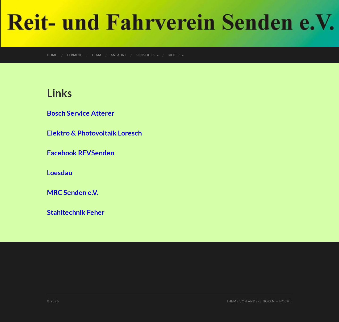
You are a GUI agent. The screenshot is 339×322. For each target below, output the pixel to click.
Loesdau (59, 173)
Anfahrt (118, 55)
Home (52, 55)
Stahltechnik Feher (76, 212)
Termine (74, 55)
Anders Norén (261, 301)
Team (96, 55)
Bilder (174, 55)
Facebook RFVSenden (80, 153)
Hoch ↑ (285, 301)
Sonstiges (145, 55)
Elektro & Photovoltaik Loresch (94, 133)
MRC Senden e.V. (72, 192)
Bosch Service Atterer (80, 113)
